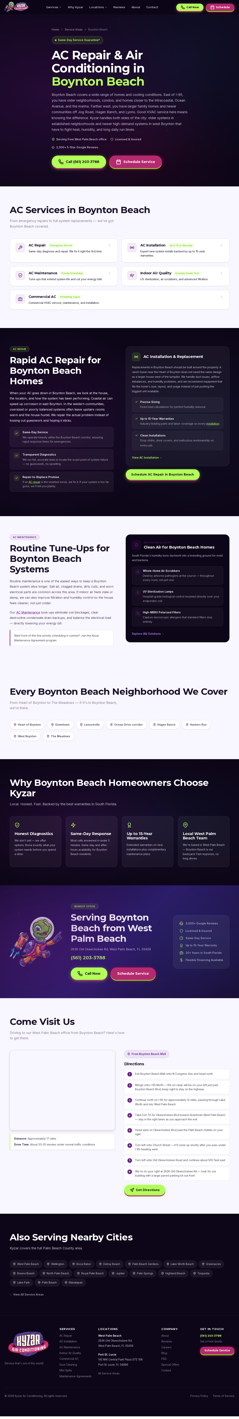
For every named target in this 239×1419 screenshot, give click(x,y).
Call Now (190, 8)
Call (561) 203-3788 (79, 162)
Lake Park (21, 1285)
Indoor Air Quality (70, 1355)
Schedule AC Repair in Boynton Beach (163, 476)
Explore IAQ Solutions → (148, 635)
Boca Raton (81, 1266)
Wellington (55, 1266)
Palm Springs (143, 1275)
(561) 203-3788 (88, 959)
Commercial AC (69, 1361)
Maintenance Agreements (76, 1378)
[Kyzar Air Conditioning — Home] (16, 7)
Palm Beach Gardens (143, 1266)
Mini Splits (66, 1373)
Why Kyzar (75, 7)
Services (53, 7)
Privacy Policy (199, 1398)
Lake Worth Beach (180, 1266)
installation (212, 425)
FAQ (163, 1361)
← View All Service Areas (27, 1297)
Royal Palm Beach (90, 1275)
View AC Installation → (147, 459)
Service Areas (74, 29)
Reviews (119, 7)
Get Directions (145, 1192)
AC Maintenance (28, 614)
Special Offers (170, 1367)
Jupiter (118, 1275)
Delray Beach (109, 1266)
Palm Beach (47, 1285)
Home (55, 29)
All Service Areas (108, 1376)
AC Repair (66, 1338)
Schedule (220, 8)
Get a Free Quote (211, 1344)
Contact (152, 7)
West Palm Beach (26, 1266)
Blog (164, 1355)
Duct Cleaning (68, 1367)
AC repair (34, 483)
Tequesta (201, 1275)
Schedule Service (138, 162)
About (135, 7)
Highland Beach (173, 1275)
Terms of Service (223, 1398)
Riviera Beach (24, 1275)
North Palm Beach (56, 1275)
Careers (166, 1349)
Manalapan (74, 1285)
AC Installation (68, 1344)
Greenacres (211, 1266)
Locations (98, 7)
